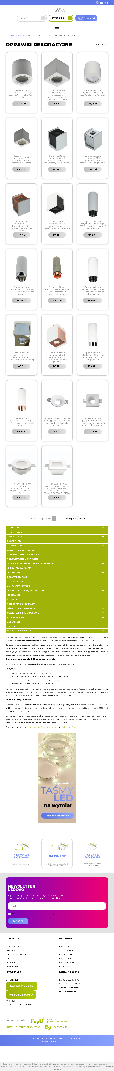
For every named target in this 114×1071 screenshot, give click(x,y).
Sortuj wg (101, 44)
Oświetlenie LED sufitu (21, 550)
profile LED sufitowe (69, 727)
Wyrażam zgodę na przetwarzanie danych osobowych (34, 914)
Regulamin (11, 950)
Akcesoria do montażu (21, 604)
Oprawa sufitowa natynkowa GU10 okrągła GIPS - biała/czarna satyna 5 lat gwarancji (93, 290)
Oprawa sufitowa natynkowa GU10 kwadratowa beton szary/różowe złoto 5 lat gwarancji (21, 226)
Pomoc (9, 958)
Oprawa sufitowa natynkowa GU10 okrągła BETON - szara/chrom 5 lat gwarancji (21, 290)
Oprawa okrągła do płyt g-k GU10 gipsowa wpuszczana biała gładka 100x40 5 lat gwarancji (57, 421)
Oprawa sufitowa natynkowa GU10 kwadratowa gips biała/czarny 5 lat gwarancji (57, 224)
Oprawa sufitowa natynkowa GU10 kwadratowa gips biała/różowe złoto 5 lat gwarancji (57, 357)
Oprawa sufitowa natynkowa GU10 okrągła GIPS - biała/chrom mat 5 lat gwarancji (92, 356)
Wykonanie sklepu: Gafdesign (57, 1042)
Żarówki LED (14, 546)
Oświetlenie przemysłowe (23, 613)
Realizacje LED (67, 962)
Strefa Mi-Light (16, 617)
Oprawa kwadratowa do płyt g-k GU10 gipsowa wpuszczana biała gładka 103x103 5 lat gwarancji (93, 421)
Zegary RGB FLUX (17, 577)
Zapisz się (18, 921)
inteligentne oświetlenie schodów (43, 727)
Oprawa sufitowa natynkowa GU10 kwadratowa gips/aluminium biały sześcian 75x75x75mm (57, 94)
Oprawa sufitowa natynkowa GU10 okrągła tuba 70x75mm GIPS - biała (92, 92)
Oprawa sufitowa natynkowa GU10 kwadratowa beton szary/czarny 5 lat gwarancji (57, 159)
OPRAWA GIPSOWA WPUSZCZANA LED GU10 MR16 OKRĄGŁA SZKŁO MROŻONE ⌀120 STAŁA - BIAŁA (21, 488)
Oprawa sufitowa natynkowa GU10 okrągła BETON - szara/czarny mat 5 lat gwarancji (93, 224)
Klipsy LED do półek (19, 568)
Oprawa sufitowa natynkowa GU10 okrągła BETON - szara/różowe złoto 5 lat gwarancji (57, 290)
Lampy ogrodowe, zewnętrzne (26, 590)
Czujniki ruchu (15, 581)
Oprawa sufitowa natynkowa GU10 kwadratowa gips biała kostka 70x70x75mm (21, 159)
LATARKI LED (14, 622)
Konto (104, 3)
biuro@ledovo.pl (69, 980)
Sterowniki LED (16, 532)
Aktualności (66, 950)
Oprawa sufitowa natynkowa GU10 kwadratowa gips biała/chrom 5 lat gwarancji (21, 356)
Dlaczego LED (67, 967)
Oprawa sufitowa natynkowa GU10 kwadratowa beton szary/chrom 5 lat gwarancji (93, 159)
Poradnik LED (66, 954)
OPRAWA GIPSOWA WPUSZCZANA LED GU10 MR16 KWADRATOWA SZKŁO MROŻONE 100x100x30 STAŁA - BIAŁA (57, 488)
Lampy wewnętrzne (19, 586)
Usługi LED (65, 958)
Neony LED (13, 599)
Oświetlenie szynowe (20, 631)
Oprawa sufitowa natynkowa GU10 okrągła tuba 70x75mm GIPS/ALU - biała (21, 93)
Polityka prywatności (18, 954)
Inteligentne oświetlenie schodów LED (31, 563)
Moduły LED (14, 595)
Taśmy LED (13, 528)
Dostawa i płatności (17, 946)
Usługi (11, 626)
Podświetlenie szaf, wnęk (22, 559)
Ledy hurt (11, 962)
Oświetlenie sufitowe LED (22, 608)
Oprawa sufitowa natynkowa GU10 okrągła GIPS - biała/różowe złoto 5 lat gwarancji (21, 421)
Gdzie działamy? (15, 967)
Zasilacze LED (15, 537)
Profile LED (14, 541)
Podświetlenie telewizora (23, 555)
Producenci (65, 946)
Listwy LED (13, 572)
